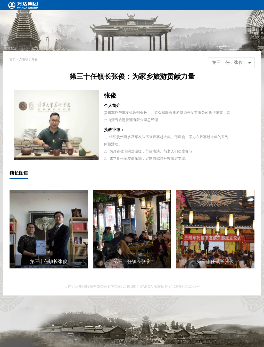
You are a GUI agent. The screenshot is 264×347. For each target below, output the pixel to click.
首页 (13, 59)
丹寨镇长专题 (28, 59)
